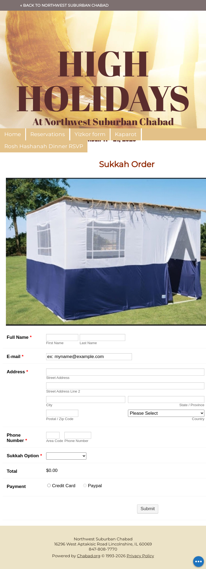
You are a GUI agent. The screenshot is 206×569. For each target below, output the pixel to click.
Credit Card (63, 485)
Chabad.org (88, 555)
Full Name (19, 337)
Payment (16, 486)
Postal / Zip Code (59, 419)
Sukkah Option (24, 455)
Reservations (47, 134)
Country (198, 419)
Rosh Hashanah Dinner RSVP (43, 146)
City (49, 405)
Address (17, 371)
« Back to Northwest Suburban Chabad (64, 5)
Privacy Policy (140, 555)
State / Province (191, 405)
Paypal (95, 485)
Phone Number (17, 438)
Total (12, 471)
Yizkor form (90, 134)
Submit (148, 508)
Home (12, 134)
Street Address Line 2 (63, 391)
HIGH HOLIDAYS (103, 80)
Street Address (57, 378)
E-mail (15, 356)
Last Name (88, 343)
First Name (55, 343)
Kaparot (126, 134)
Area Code (54, 441)
